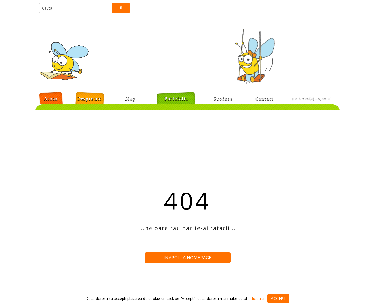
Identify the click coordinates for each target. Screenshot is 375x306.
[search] (76, 8)
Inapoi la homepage (188, 258)
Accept (278, 298)
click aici (257, 298)
